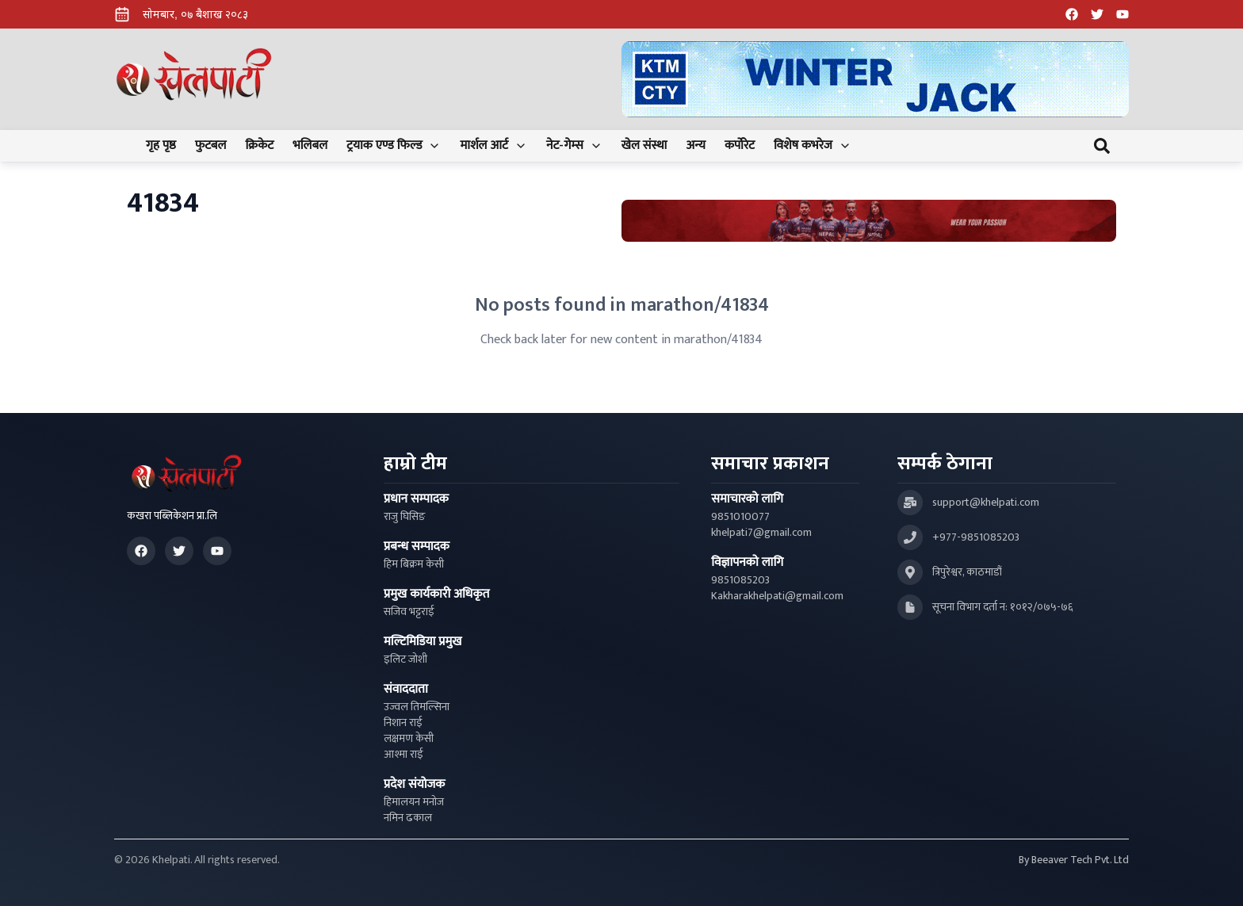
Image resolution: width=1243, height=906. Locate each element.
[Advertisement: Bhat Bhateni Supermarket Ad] (869, 221)
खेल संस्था (644, 145)
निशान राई (403, 723)
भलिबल (310, 145)
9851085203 (740, 580)
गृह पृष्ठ (161, 145)
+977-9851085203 (975, 537)
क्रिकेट (259, 145)
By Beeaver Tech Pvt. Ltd (1074, 860)
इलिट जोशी (405, 659)
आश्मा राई (403, 755)
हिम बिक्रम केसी (414, 564)
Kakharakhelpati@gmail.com (777, 596)
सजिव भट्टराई (409, 612)
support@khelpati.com (985, 502)
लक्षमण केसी (409, 739)
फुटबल (211, 145)
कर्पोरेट (740, 145)
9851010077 (740, 517)
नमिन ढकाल (408, 818)
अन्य (695, 145)
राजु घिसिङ (405, 517)
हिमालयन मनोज (414, 802)
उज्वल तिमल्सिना (416, 707)
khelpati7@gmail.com (761, 533)
